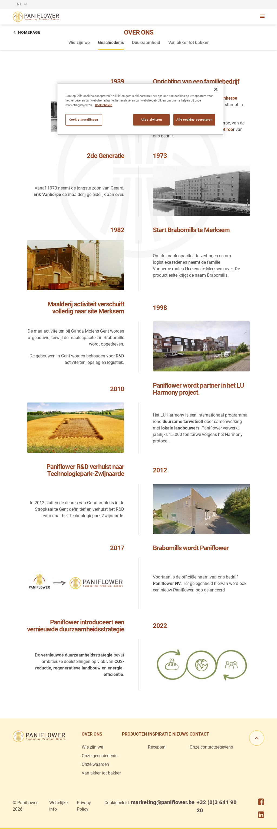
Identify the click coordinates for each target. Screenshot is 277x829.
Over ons (92, 734)
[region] (140, 109)
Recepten (157, 747)
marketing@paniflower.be (162, 802)
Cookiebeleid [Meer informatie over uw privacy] (103, 105)
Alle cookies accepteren (194, 119)
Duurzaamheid (146, 42)
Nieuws (180, 734)
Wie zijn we (79, 42)
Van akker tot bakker (188, 42)
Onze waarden (95, 764)
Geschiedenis (111, 42)
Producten (134, 734)
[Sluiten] (216, 89)
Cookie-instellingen (83, 119)
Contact (199, 734)
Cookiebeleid (116, 802)
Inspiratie (159, 734)
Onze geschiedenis (99, 755)
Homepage (27, 32)
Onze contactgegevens (211, 747)
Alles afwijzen (151, 119)
